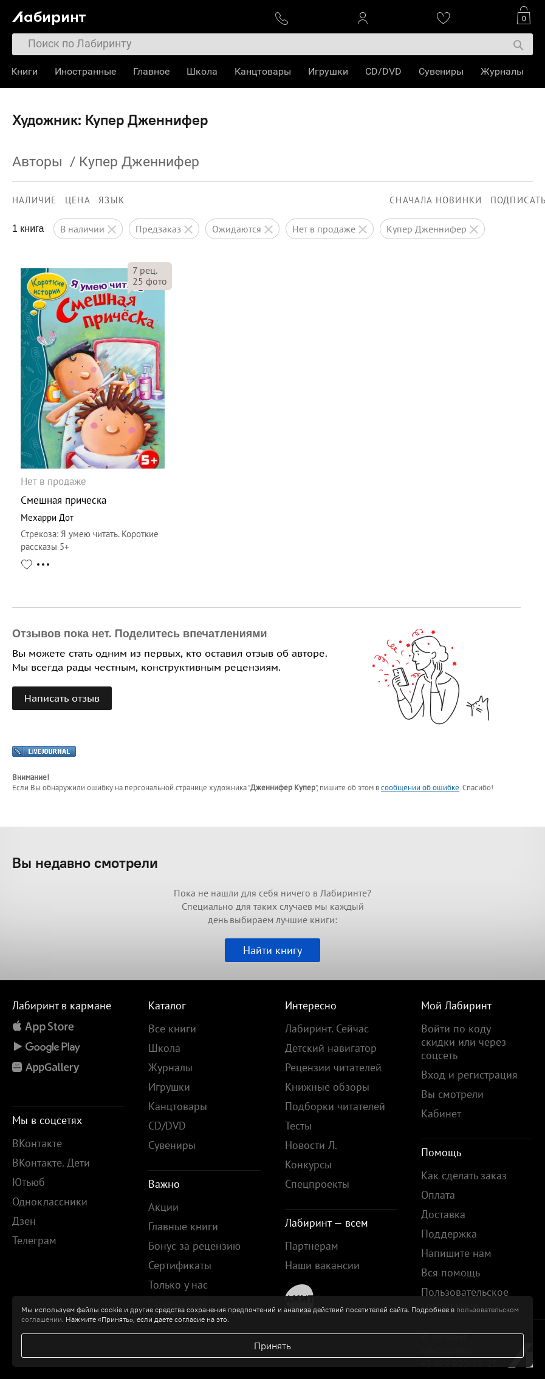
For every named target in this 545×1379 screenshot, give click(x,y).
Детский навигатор (331, 1048)
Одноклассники (49, 1201)
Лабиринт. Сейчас (327, 1028)
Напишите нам (456, 1253)
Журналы (503, 71)
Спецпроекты (317, 1184)
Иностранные (86, 71)
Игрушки (329, 71)
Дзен (24, 1221)
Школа (203, 71)
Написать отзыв (62, 698)
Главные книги (183, 1226)
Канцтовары (264, 71)
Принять (272, 1346)
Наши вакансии (322, 1265)
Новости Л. (311, 1145)
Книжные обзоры (327, 1087)
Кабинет (441, 1113)
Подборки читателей (335, 1106)
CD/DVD (384, 71)
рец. (144, 270)
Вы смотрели (452, 1094)
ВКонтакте (37, 1143)
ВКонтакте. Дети (51, 1163)
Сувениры (442, 71)
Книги (25, 71)
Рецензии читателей (333, 1067)
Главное (152, 71)
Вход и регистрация (469, 1075)
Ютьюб (28, 1182)
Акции (163, 1207)
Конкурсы (308, 1164)
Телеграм (34, 1240)
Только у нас (178, 1285)
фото (149, 281)
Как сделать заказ (464, 1175)
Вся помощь (450, 1272)
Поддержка (449, 1234)
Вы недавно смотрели (85, 862)
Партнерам (311, 1246)
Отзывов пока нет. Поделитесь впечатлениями (139, 634)
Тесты (298, 1126)
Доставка (443, 1214)
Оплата (438, 1195)
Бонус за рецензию (194, 1246)
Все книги (172, 1028)
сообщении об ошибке (420, 787)
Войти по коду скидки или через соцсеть (463, 1042)
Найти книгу (272, 950)
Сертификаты (179, 1265)
